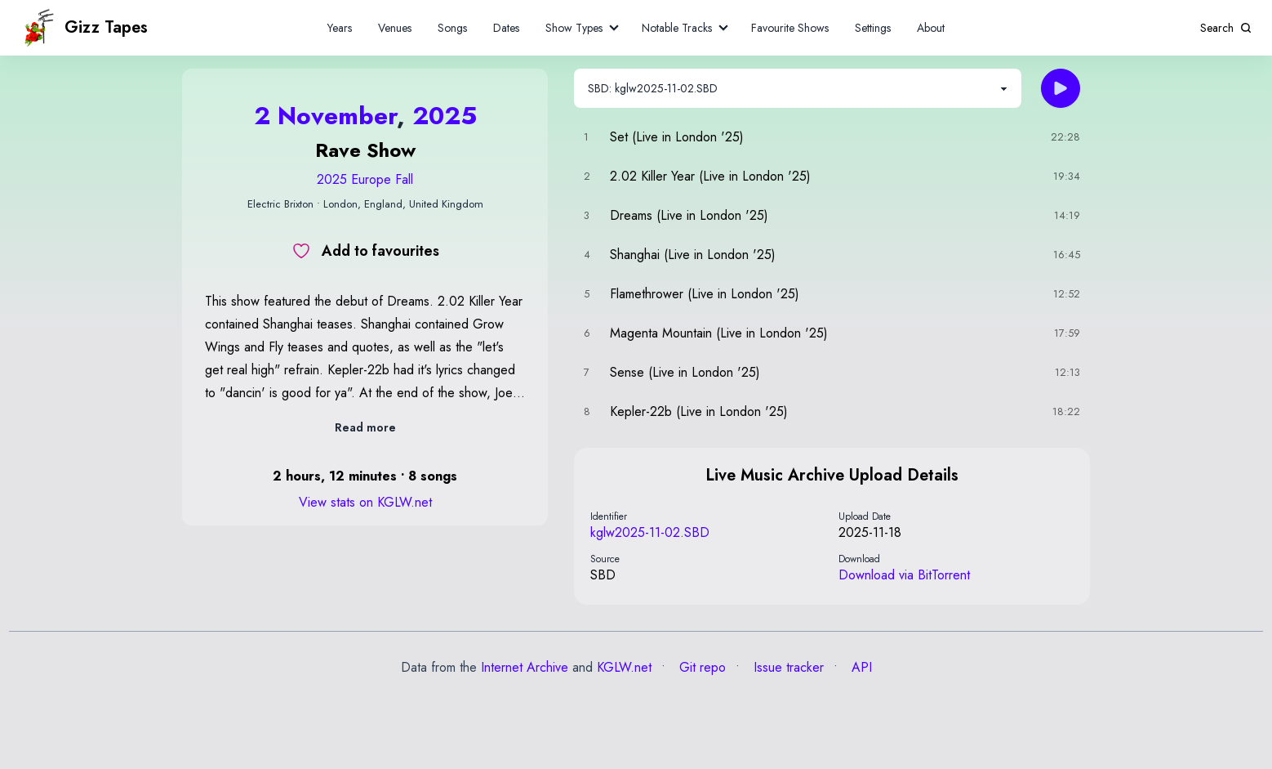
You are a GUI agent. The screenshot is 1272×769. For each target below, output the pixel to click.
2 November (325, 115)
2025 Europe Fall (365, 179)
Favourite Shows (790, 28)
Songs (452, 28)
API (859, 667)
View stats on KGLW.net (365, 502)
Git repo (700, 667)
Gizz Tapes (84, 28)
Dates (506, 28)
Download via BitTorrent (904, 575)
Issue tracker (786, 667)
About (931, 28)
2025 (444, 115)
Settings (873, 28)
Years (339, 28)
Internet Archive (524, 667)
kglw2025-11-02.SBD (649, 532)
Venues (394, 28)
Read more (365, 427)
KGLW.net (624, 667)
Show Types (574, 28)
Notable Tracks (677, 28)
